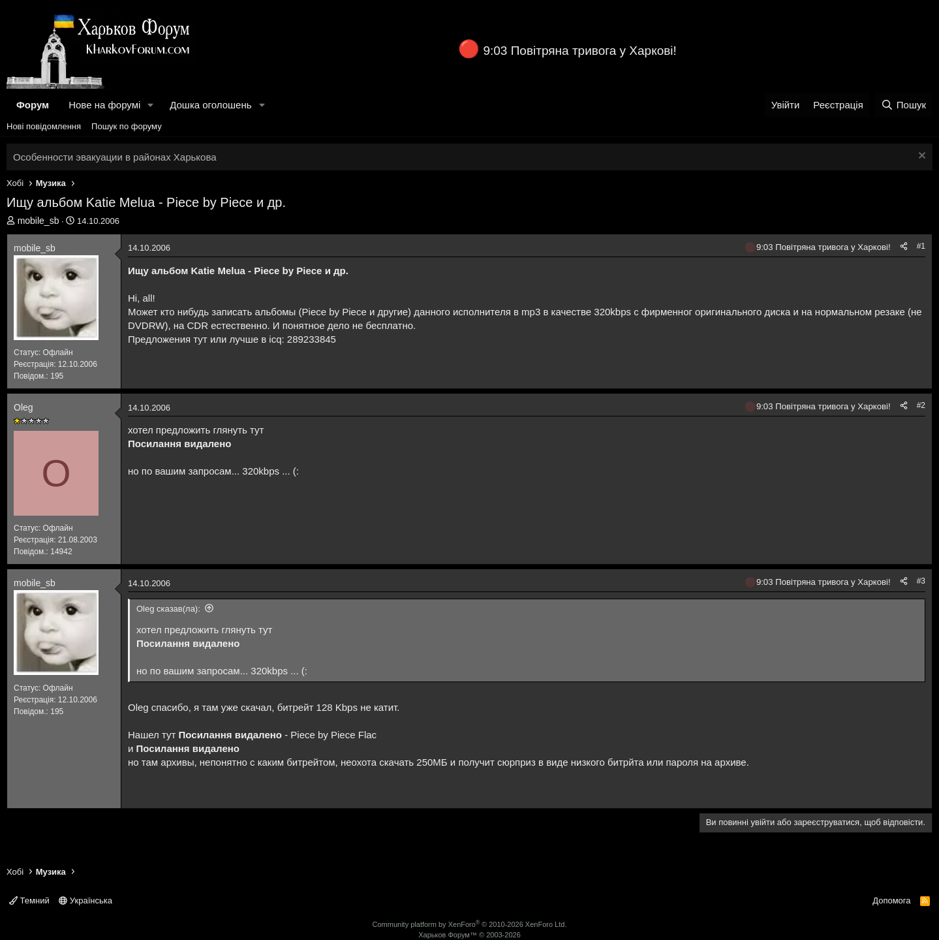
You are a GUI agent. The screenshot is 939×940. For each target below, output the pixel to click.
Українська (85, 900)
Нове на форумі (104, 104)
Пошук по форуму (126, 126)
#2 (921, 405)
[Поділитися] (903, 246)
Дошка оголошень (210, 104)
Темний (29, 900)
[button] (151, 105)
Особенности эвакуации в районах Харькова (115, 157)
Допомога (891, 900)
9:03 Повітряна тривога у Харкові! (579, 50)
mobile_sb (38, 220)
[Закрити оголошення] (920, 157)
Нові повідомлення (44, 126)
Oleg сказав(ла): (168, 609)
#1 (921, 246)
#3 (921, 581)
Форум (32, 104)
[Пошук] (903, 105)
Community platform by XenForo (470, 924)
